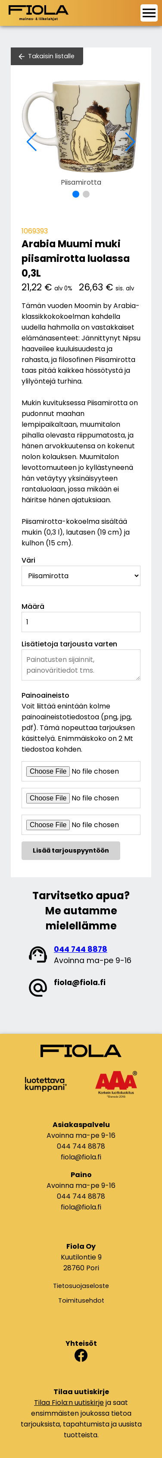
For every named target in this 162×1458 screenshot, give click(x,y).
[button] (75, 194)
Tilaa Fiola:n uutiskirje (69, 1403)
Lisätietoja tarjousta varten (69, 644)
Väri (28, 560)
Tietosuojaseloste (81, 1286)
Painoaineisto (45, 695)
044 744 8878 (80, 949)
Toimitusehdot (81, 1300)
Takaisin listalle (51, 56)
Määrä (33, 606)
